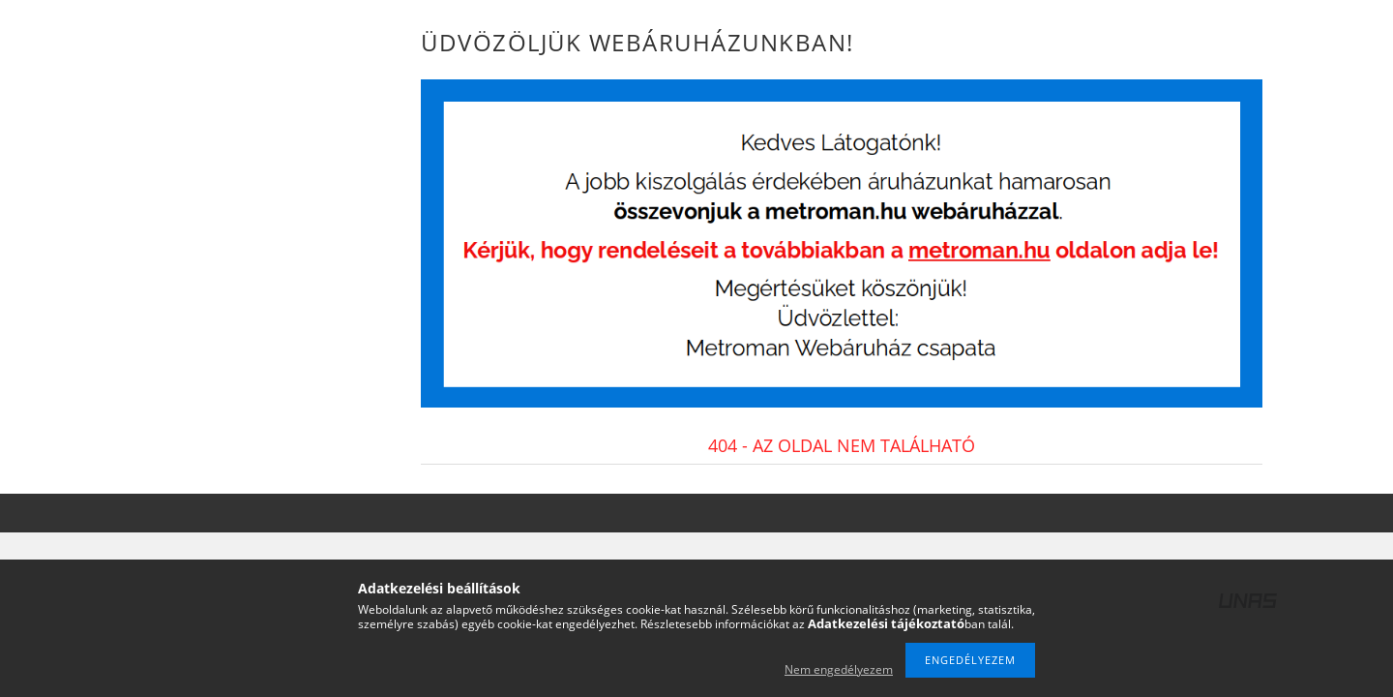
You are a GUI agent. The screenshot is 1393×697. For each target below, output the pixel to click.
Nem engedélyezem (839, 669)
